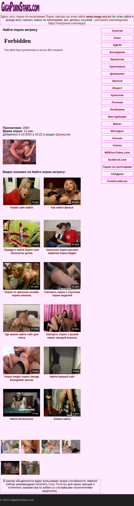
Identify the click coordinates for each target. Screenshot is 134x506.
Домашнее (63, 134)
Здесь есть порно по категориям (22, 16)
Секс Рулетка (57, 484)
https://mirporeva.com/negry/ (67, 23)
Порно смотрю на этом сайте (65, 16)
